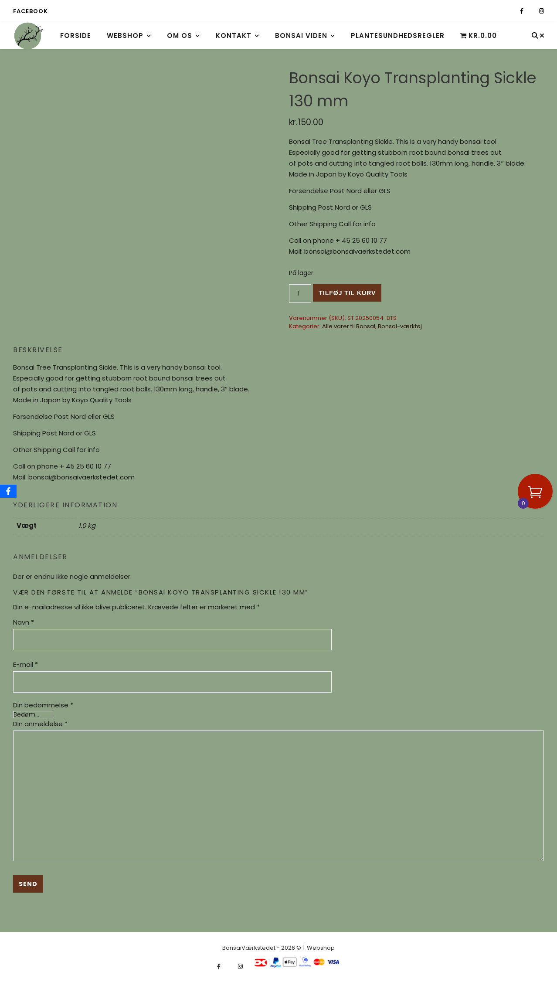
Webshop (125, 35)
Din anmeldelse (40, 723)
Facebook (30, 11)
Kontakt (233, 35)
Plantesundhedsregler (398, 35)
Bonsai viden (301, 35)
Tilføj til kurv (347, 292)
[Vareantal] (300, 293)
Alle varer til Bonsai (348, 326)
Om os (179, 35)
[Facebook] (8, 491)
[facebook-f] (522, 11)
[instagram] (541, 11)
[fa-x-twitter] (532, 11)
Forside (75, 35)
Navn (23, 622)
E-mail (25, 664)
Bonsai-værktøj (400, 326)
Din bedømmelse (43, 705)
